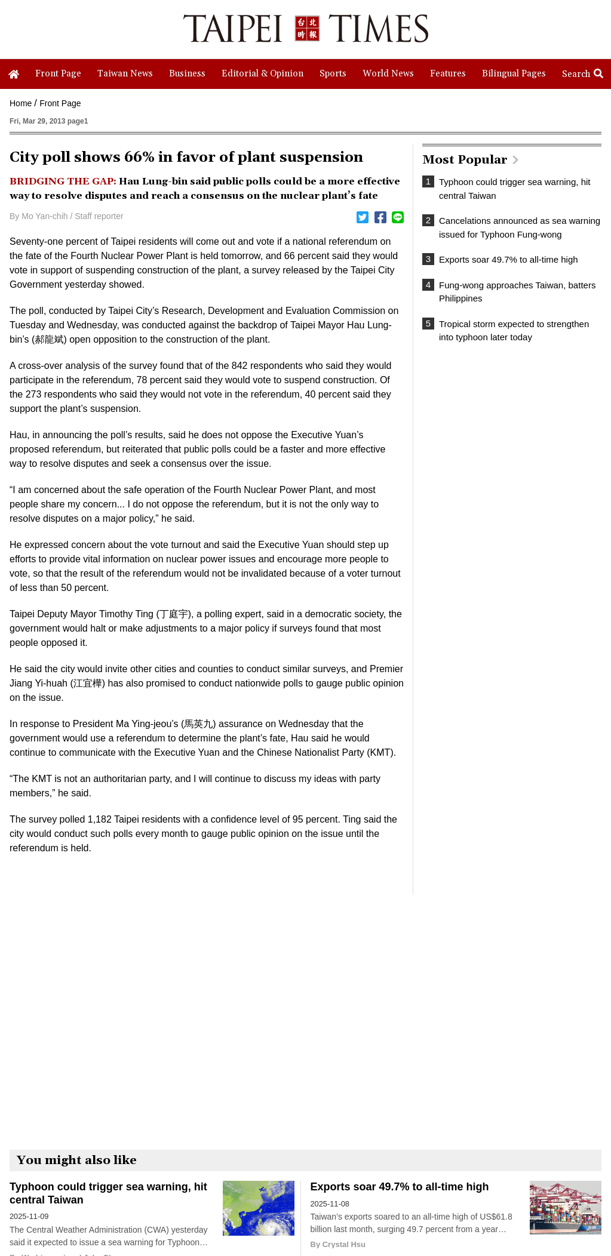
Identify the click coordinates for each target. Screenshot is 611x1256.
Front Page (60, 103)
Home (21, 103)
